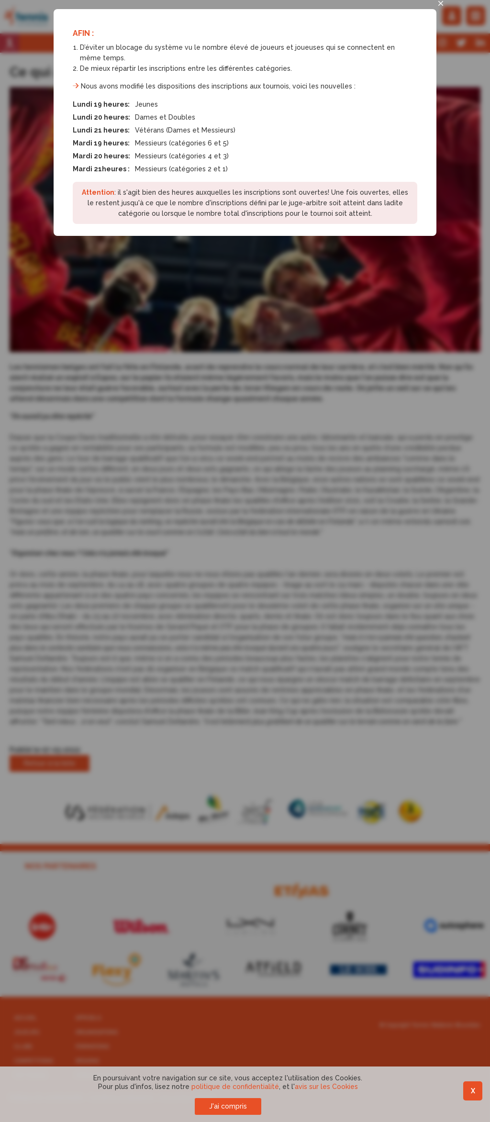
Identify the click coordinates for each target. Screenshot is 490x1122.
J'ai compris (228, 1106)
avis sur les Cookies (326, 1086)
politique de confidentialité (235, 1086)
